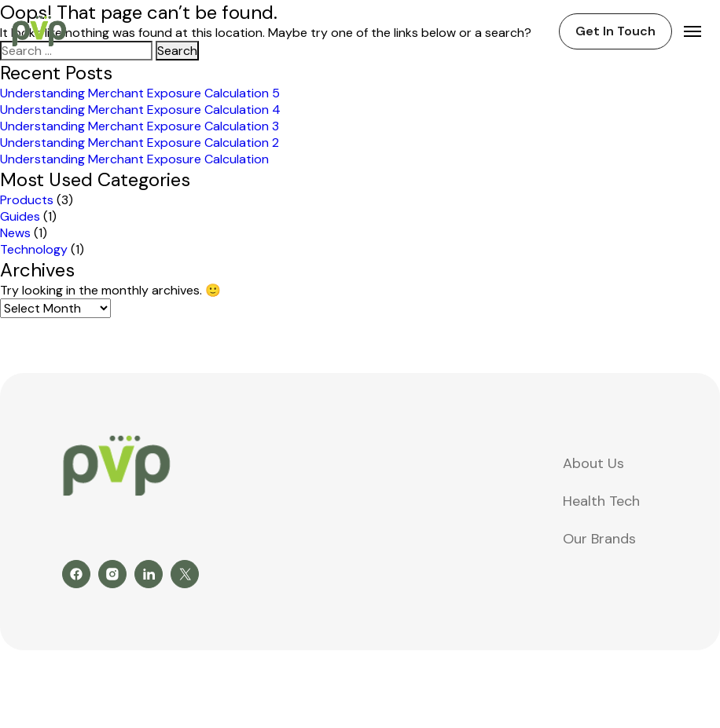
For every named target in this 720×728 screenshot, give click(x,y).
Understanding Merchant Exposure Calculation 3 (139, 126)
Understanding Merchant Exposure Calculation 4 (140, 109)
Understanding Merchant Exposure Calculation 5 (140, 93)
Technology (34, 249)
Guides (20, 216)
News (15, 233)
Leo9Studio (686, 677)
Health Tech (601, 501)
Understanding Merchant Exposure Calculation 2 (139, 142)
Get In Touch (615, 31)
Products (26, 200)
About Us (593, 463)
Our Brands (599, 538)
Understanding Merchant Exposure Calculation (134, 159)
